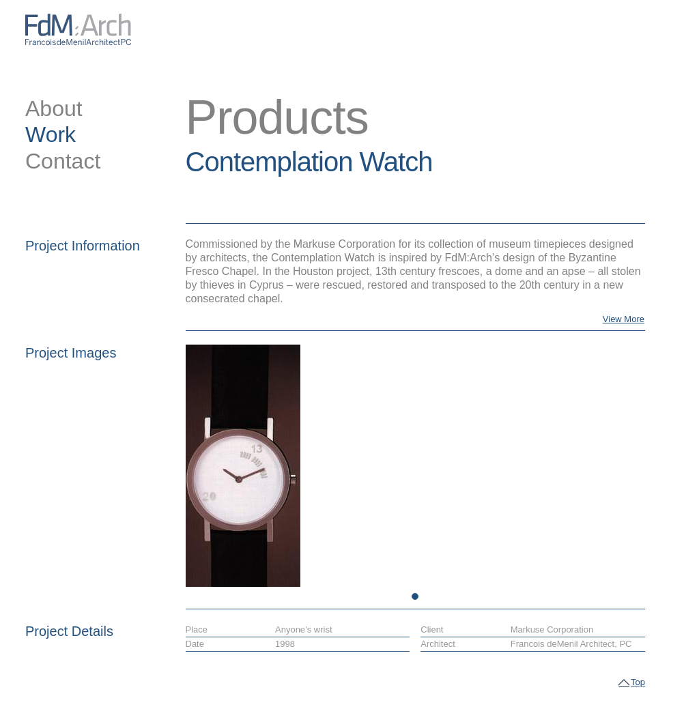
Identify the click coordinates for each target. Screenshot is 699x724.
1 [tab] (415, 596)
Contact (62, 161)
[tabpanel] (239, 466)
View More (623, 319)
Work (50, 134)
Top (638, 683)
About (54, 108)
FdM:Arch (78, 30)
